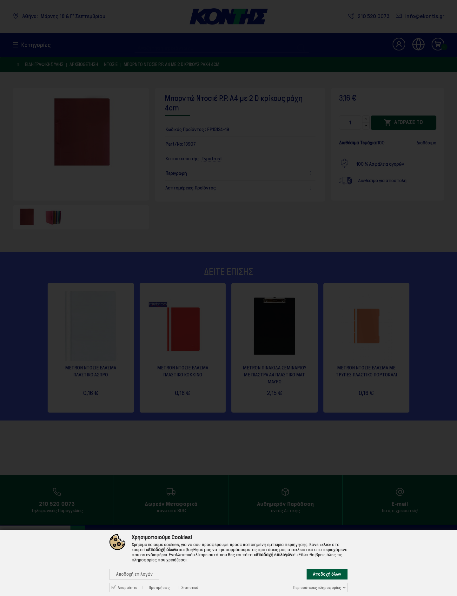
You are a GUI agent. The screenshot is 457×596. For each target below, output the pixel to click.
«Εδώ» (302, 554)
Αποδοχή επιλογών (134, 574)
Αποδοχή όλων (327, 574)
